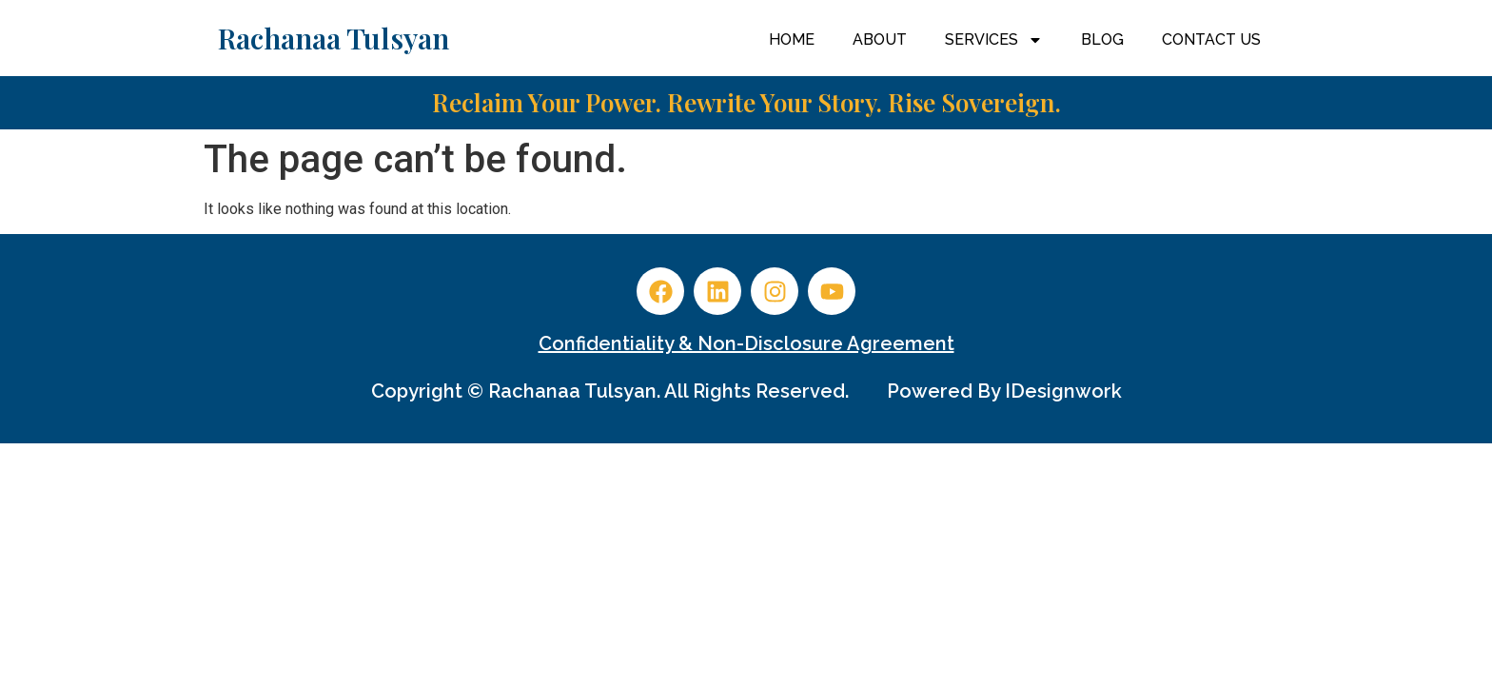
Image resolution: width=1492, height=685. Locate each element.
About (880, 39)
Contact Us (1211, 39)
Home (792, 39)
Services (994, 40)
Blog (1102, 39)
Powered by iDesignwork (1004, 391)
